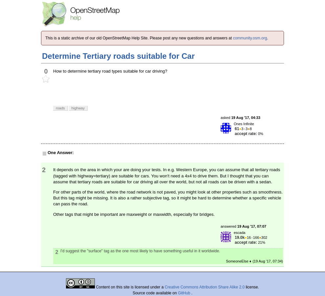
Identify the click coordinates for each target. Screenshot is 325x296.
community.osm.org (250, 38)
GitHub (184, 293)
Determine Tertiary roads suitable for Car (118, 56)
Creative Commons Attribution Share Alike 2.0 (205, 287)
